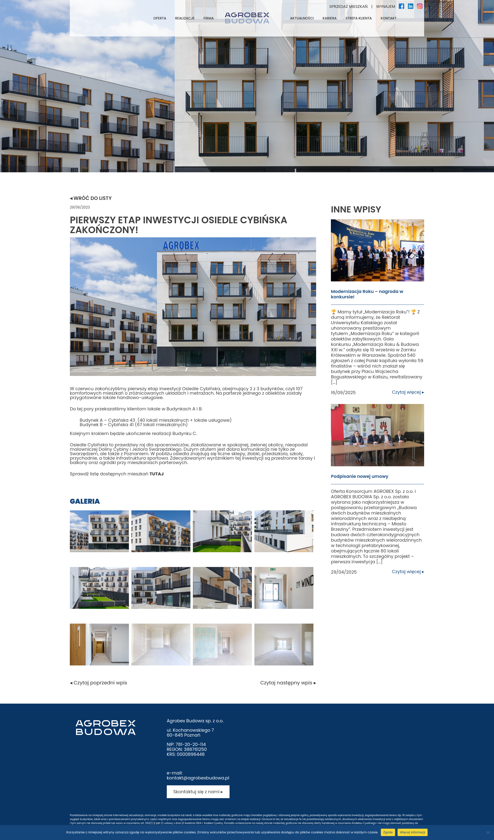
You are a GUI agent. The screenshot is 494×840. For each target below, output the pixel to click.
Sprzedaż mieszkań (348, 6)
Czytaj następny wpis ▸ (288, 682)
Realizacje (185, 18)
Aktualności (302, 18)
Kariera (330, 18)
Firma (208, 18)
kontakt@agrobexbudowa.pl (198, 778)
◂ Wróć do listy (91, 198)
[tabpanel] (247, 86)
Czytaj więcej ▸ (408, 392)
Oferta (160, 18)
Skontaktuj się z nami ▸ (198, 792)
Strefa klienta (358, 18)
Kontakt (388, 18)
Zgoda (388, 832)
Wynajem (385, 6)
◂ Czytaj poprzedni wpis (98, 682)
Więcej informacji (412, 832)
